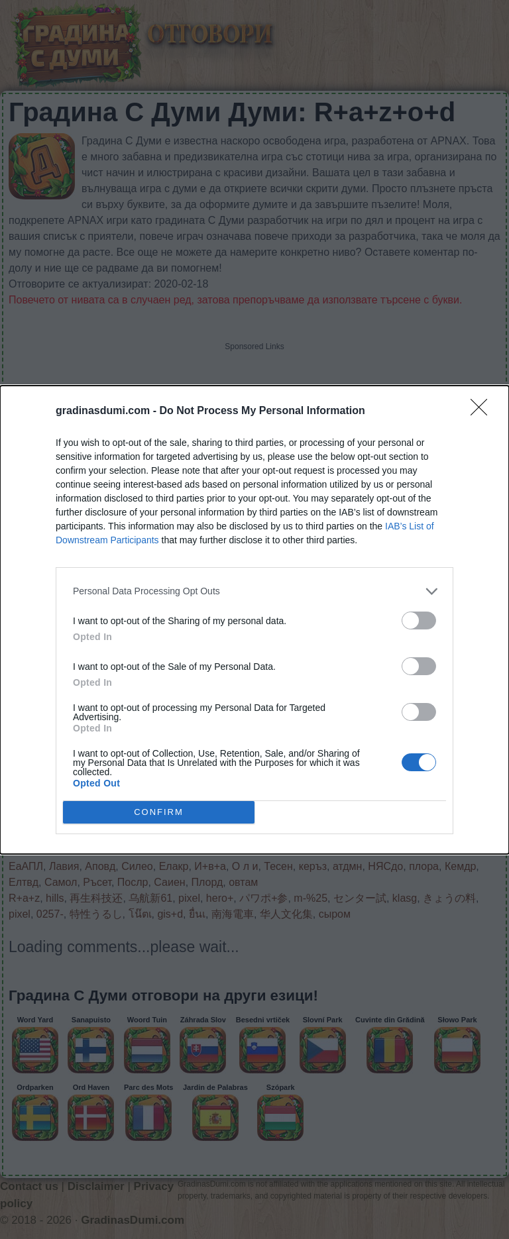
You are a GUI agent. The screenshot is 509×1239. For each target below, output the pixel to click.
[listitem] (254, 591)
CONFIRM (159, 811)
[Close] (483, 411)
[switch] (419, 620)
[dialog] (254, 620)
